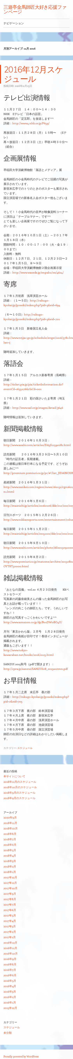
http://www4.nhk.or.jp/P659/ (30, 123)
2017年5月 (10, 915)
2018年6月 (10, 844)
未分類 (8, 1033)
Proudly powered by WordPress (21, 1056)
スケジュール (25, 748)
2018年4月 (10, 855)
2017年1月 (10, 937)
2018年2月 (10, 866)
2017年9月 (10, 893)
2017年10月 (11, 888)
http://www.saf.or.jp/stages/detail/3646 (37, 408)
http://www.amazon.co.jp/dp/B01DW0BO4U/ (33, 622)
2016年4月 (10, 986)
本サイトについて (14, 776)
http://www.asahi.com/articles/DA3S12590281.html (37, 445)
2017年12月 (10, 877)
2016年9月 (10, 959)
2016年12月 (10, 942)
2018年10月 (11, 828)
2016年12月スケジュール (33, 74)
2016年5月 (10, 980)
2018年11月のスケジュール (20, 782)
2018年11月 (10, 823)
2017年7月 (10, 904)
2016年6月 (10, 975)
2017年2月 (10, 931)
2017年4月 (10, 921)
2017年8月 (10, 899)
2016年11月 (10, 948)
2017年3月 (10, 926)
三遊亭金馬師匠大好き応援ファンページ (35, 9)
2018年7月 (10, 839)
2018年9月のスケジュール (19, 792)
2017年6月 (10, 910)
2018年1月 (10, 872)
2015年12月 (10, 1008)
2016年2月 (10, 997)
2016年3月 (10, 991)
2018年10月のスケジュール (20, 787)
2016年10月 (11, 953)
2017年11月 (10, 883)
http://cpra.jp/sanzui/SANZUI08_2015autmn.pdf (36, 669)
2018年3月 (10, 861)
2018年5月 (10, 850)
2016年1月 (10, 1002)
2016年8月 (10, 964)
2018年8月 (10, 834)
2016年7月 (10, 970)
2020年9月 (10, 817)
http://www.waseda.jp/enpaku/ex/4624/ (38, 272)
